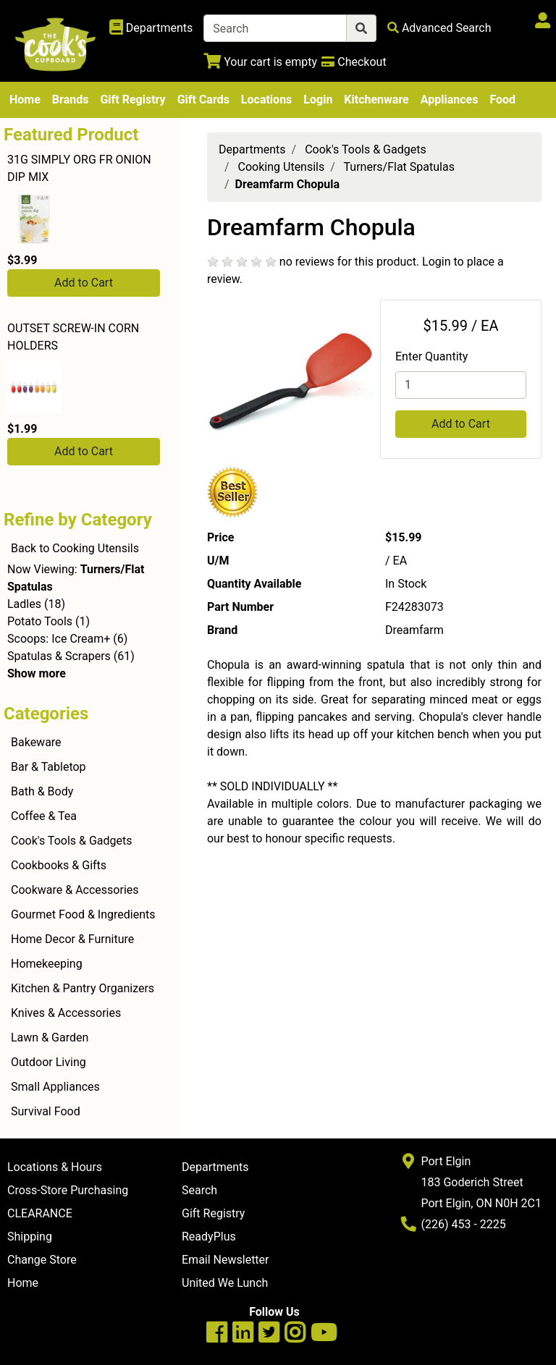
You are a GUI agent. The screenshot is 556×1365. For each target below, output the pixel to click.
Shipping (29, 1236)
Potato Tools (39, 621)
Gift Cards (203, 99)
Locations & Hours (54, 1167)
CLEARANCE (39, 1213)
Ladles (24, 604)
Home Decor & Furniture (72, 939)
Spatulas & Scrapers (59, 656)
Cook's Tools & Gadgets (71, 841)
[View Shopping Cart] (260, 62)
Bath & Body (42, 791)
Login (317, 99)
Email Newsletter (225, 1260)
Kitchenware (376, 99)
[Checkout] (353, 62)
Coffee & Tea (44, 816)
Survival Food (45, 1111)
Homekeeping (47, 964)
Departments (252, 149)
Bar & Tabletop (48, 767)
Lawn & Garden (49, 1037)
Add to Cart (83, 283)
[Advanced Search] (439, 28)
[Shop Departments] (151, 28)
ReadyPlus (209, 1236)
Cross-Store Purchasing (67, 1190)
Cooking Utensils (281, 167)
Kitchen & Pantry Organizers (82, 988)
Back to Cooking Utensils (75, 548)
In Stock (405, 584)
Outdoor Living (48, 1062)
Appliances (450, 99)
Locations (266, 99)
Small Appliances (55, 1087)
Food (502, 99)
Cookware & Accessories (75, 890)
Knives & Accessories (66, 1013)
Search (199, 1190)
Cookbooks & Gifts (58, 865)
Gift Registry (132, 99)
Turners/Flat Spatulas (399, 167)
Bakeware (36, 742)
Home (25, 99)
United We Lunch (225, 1283)
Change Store (42, 1260)
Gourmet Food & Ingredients (83, 914)
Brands (70, 99)
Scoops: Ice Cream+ (58, 639)
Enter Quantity (431, 356)
